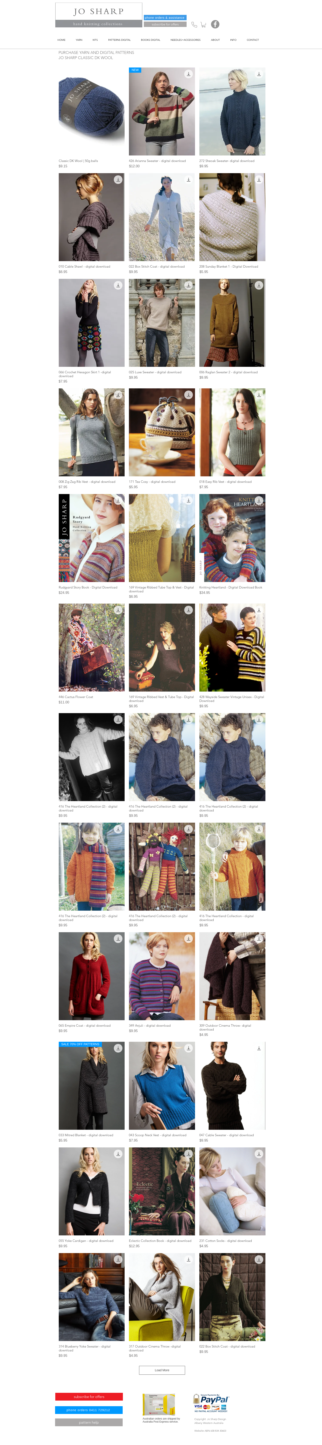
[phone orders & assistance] (165, 17)
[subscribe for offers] (165, 24)
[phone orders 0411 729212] (89, 1410)
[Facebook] (215, 24)
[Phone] (194, 24)
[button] (203, 24)
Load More (162, 1370)
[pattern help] (89, 1422)
